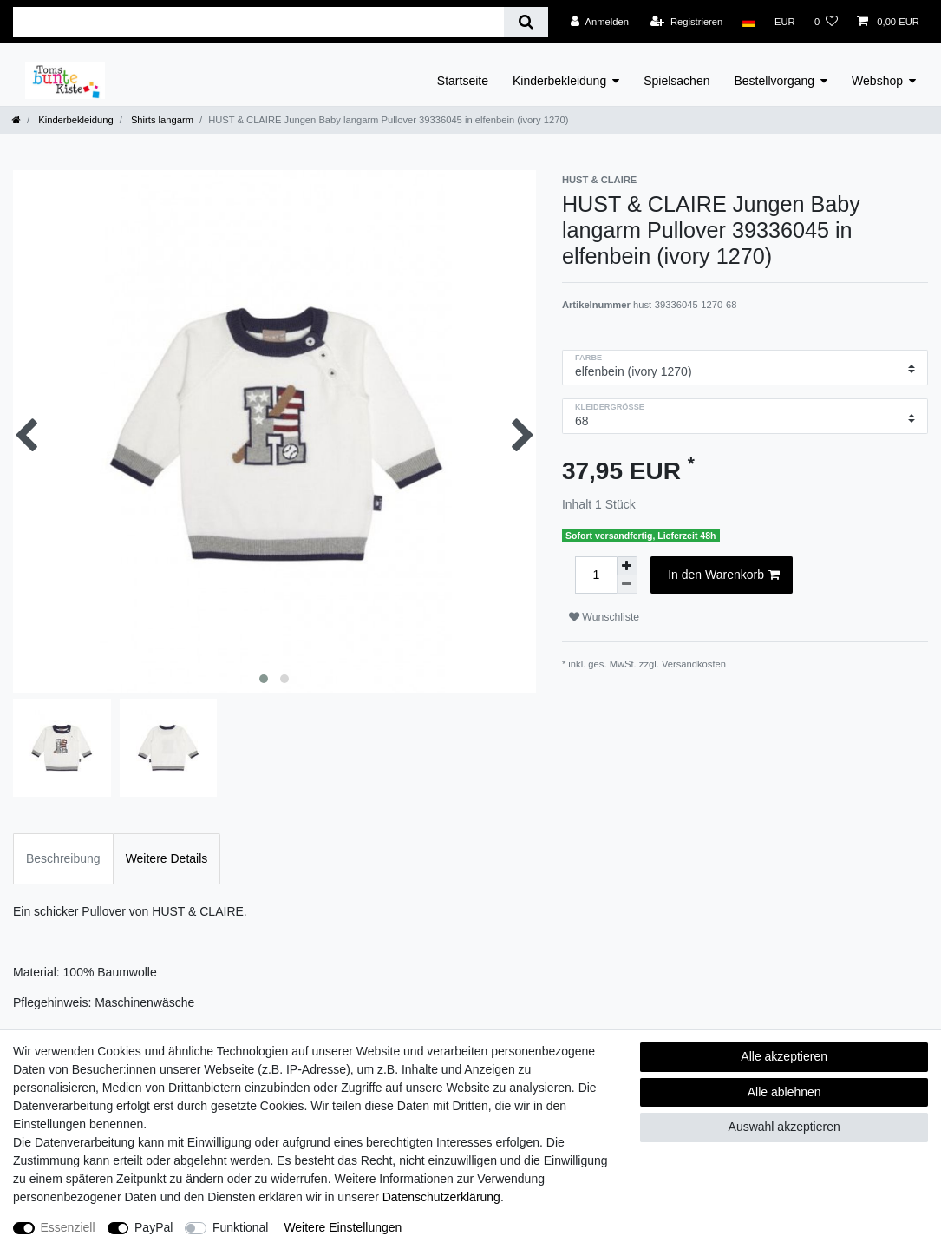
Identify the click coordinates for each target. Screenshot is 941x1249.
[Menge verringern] (627, 584)
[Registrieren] (686, 21)
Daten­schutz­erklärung (441, 1197)
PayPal (153, 1227)
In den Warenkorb (724, 575)
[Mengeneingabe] (596, 575)
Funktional (240, 1227)
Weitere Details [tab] (167, 858)
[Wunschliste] (826, 21)
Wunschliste (604, 617)
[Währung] (785, 21)
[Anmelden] (599, 21)
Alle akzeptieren (784, 1056)
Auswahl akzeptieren (784, 1127)
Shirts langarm (160, 120)
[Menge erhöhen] (627, 565)
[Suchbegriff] (258, 22)
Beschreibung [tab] (63, 858)
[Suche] (526, 22)
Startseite (462, 81)
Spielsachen (676, 81)
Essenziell (68, 1227)
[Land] (748, 21)
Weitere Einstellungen (343, 1227)
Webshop (877, 81)
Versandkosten (694, 664)
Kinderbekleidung (559, 81)
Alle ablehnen (784, 1092)
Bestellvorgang (774, 81)
